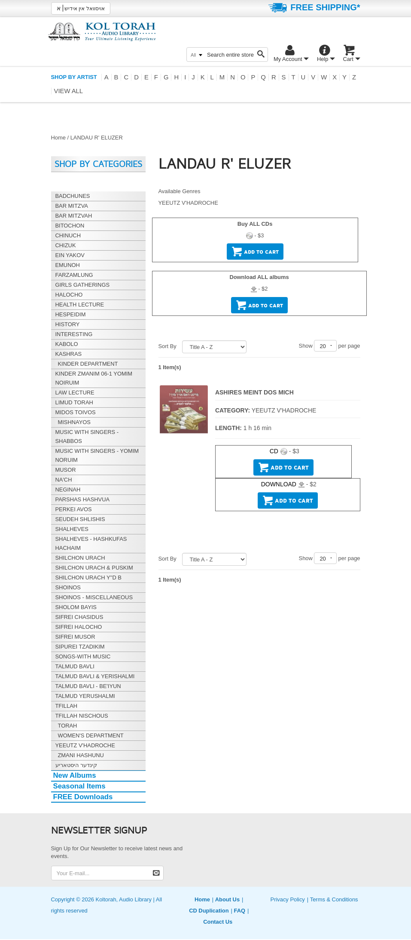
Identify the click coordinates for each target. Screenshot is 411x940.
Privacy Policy (288, 899)
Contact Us (217, 922)
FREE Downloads (83, 797)
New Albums (74, 775)
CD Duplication (208, 910)
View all (68, 91)
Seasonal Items (79, 786)
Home (58, 137)
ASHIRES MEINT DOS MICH (254, 392)
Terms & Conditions (334, 899)
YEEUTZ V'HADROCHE (188, 203)
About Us (227, 899)
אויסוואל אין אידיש (81, 8)
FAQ (239, 910)
